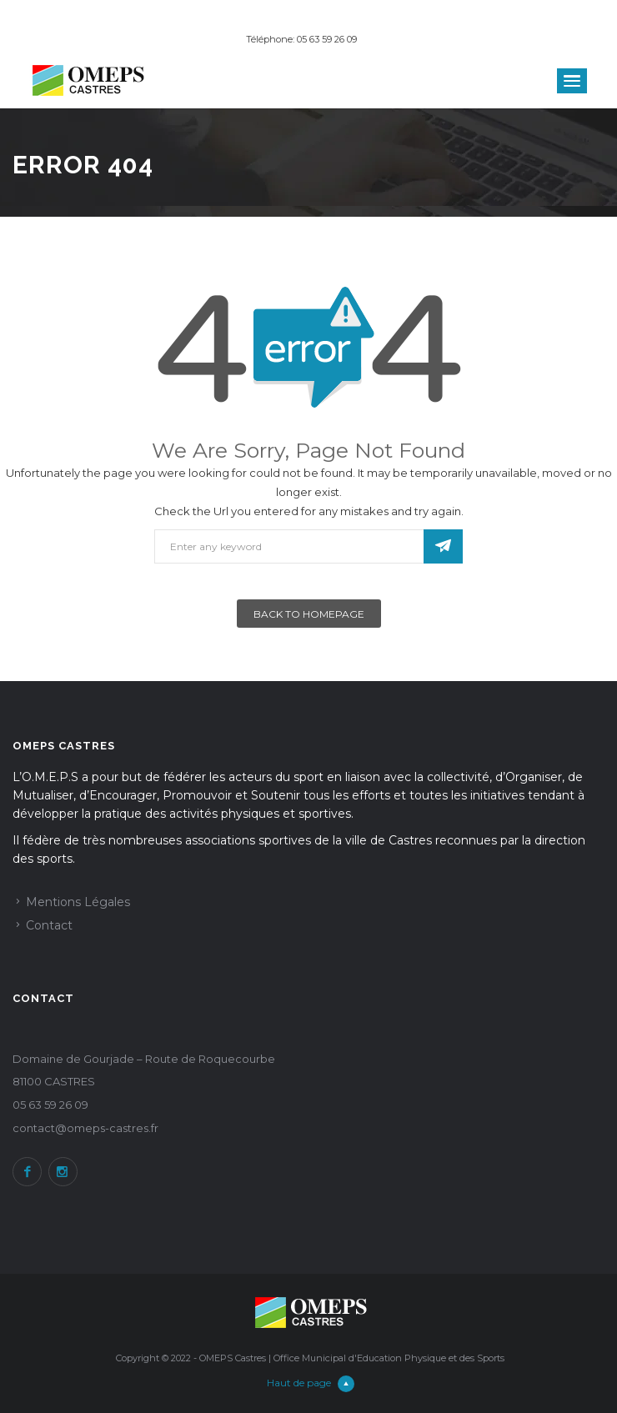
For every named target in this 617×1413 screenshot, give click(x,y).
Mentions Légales (78, 901)
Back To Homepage (308, 614)
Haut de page (310, 1382)
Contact (49, 925)
